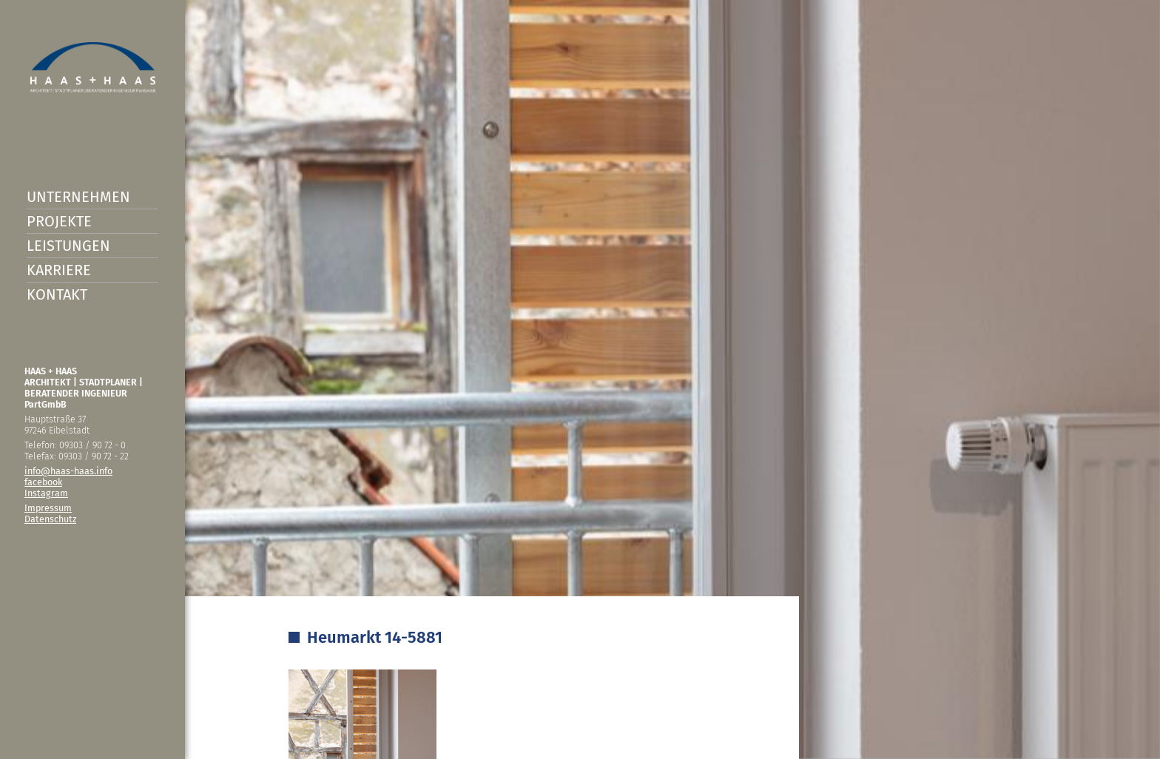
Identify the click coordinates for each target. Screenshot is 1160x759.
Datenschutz (50, 518)
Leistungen (68, 245)
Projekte (59, 221)
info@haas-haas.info (68, 470)
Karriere (59, 270)
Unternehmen (78, 197)
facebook (43, 482)
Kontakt (57, 294)
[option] (580, 379)
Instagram (46, 493)
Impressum (48, 507)
